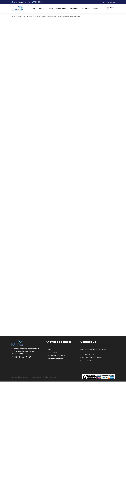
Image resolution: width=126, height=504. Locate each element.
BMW (30, 16)
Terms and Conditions (55, 359)
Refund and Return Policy (56, 356)
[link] (12, 357)
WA (28, 2)
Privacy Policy (52, 353)
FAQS (49, 350)
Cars (24, 16)
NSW (15, 2)
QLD (22, 2)
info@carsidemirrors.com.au (92, 358)
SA (25, 2)
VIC (19, 2)
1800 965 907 (38, 2)
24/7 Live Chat (87, 361)
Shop (19, 16)
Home (13, 16)
